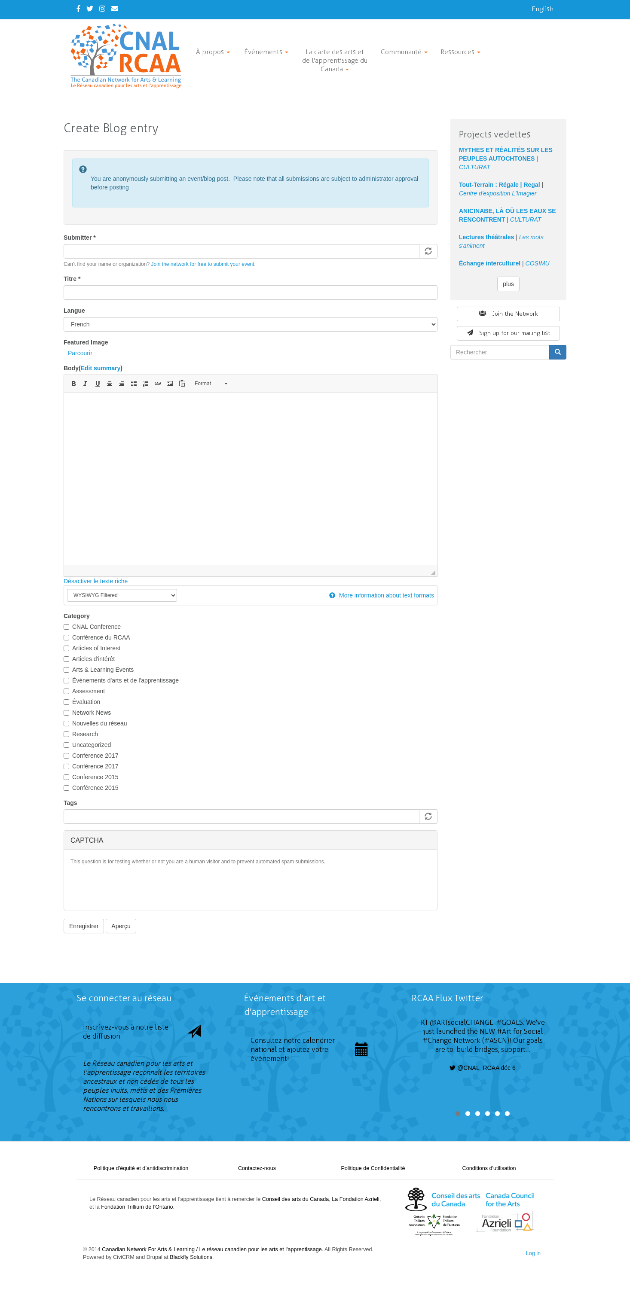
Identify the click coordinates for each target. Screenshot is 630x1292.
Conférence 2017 (91, 766)
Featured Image (86, 342)
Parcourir (80, 353)
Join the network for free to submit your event (202, 264)
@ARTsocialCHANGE (461, 1022)
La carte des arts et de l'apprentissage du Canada (334, 60)
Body (93, 368)
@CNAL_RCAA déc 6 (483, 1067)
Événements (266, 52)
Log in (533, 1253)
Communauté (404, 52)
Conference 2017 (91, 755)
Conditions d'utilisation (489, 1168)
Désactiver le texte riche (96, 581)
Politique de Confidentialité (373, 1168)
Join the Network (508, 313)
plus (508, 283)
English (543, 9)
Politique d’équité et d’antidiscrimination (141, 1168)
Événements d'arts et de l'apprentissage (121, 680)
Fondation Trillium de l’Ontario (137, 1207)
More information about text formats (381, 595)
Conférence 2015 (91, 787)
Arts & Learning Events (99, 669)
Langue (74, 310)
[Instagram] (102, 9)
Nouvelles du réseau (95, 723)
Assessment (84, 691)
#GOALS (509, 1022)
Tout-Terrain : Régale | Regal (499, 184)
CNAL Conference (92, 626)
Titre (72, 278)
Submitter (80, 237)
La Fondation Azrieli (355, 1199)
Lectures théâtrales (486, 237)
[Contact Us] (114, 9)
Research (81, 734)
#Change (437, 1040)
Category (77, 615)
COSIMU (538, 263)
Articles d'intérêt (89, 658)
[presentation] (135, 886)
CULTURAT (474, 167)
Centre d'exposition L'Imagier (497, 193)
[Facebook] (78, 9)
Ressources (460, 52)
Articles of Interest (92, 648)
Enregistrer (83, 926)
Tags (70, 802)
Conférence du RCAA (97, 637)
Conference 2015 (91, 777)
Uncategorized (87, 744)
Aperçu (120, 926)
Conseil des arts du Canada (295, 1199)
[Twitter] (89, 9)
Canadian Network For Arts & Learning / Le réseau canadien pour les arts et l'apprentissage (211, 1249)
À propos (213, 52)
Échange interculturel (489, 263)
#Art (504, 1031)
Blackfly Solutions (191, 1257)
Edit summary (101, 368)
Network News (87, 712)
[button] (73, 383)
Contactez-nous (257, 1168)
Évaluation (82, 701)
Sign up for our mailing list (508, 333)
